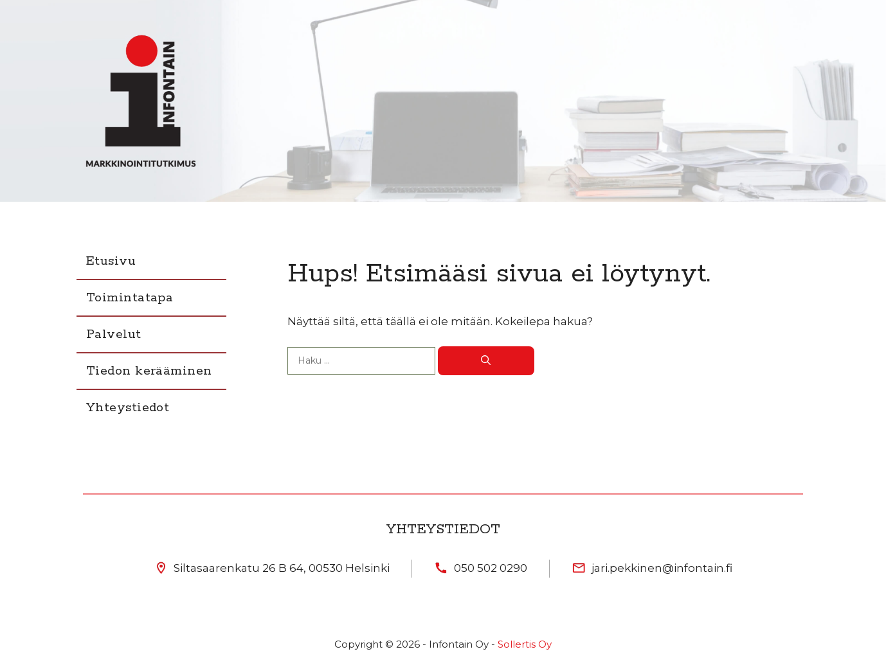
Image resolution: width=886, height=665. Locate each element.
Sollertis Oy (525, 644)
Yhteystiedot (127, 408)
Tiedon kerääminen (149, 371)
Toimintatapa (129, 298)
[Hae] (486, 360)
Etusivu (111, 261)
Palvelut (113, 334)
